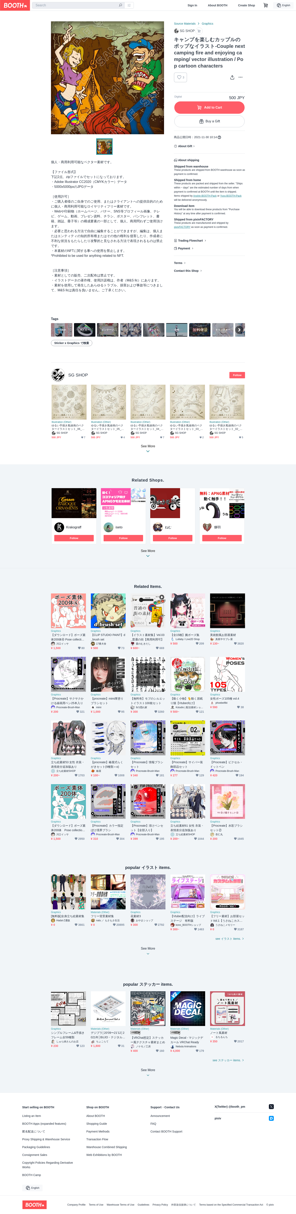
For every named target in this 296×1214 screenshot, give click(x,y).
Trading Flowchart (190, 240)
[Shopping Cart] (265, 5)
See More (148, 554)
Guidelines (143, 1205)
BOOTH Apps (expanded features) (44, 1123)
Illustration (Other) (61, 422)
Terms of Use (96, 1205)
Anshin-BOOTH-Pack (205, 195)
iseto (119, 527)
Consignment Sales (34, 1155)
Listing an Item (31, 1116)
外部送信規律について (183, 1205)
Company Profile (76, 1205)
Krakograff (73, 527)
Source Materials (184, 23)
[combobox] (78, 5)
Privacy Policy (160, 1205)
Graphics (207, 23)
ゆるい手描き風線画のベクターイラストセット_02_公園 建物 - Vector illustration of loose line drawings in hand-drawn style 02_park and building (226, 427)
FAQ (153, 1123)
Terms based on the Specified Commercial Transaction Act (231, 1205)
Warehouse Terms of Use (120, 1205)
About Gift (185, 146)
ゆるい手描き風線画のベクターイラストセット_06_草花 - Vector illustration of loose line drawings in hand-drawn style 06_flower (69, 427)
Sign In (192, 5)
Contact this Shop (186, 270)
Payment (184, 248)
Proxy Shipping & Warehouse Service (46, 1139)
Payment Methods (98, 1131)
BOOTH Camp (31, 1175)
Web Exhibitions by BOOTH (104, 1155)
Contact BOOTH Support (166, 1131)
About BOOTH (217, 5)
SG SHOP (78, 375)
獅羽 (217, 527)
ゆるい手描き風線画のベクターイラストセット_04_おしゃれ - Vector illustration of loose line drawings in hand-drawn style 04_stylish (148, 427)
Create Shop (246, 5)
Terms (178, 263)
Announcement (160, 1116)
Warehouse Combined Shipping (106, 1147)
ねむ (168, 527)
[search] (120, 5)
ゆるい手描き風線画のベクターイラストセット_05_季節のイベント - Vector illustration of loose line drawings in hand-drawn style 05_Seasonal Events (108, 427)
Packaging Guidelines (36, 1147)
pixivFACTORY (182, 227)
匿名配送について (33, 1131)
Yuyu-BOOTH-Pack (231, 195)
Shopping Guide (96, 1123)
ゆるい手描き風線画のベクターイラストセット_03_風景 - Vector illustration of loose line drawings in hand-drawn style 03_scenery (187, 427)
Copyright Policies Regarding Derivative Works (47, 1165)
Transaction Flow (97, 1139)
